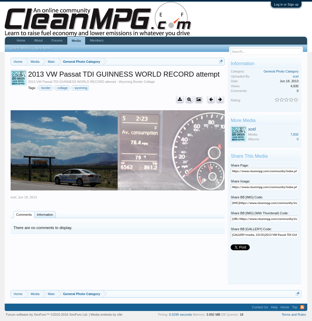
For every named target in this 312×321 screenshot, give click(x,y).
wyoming (80, 87)
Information (45, 214)
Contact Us (260, 307)
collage (62, 87)
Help (274, 307)
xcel (14, 197)
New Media (44, 48)
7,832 (294, 134)
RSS (302, 307)
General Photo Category (281, 71)
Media (76, 40)
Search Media (20, 48)
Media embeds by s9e (106, 314)
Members (97, 40)
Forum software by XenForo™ (47, 314)
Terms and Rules (294, 314)
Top (295, 307)
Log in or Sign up (286, 4)
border (45, 87)
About (38, 40)
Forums (57, 40)
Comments (24, 214)
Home (21, 40)
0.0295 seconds (180, 314)
